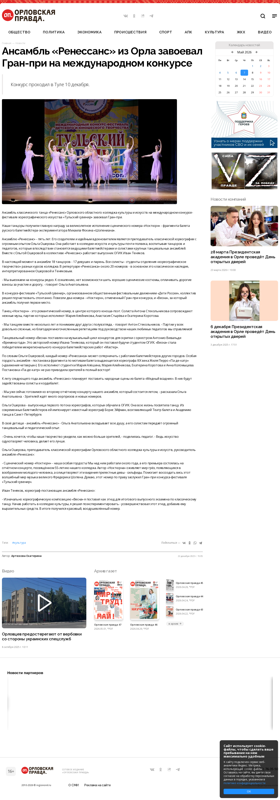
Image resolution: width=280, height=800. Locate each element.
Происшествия (130, 32)
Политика (54, 32)
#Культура (19, 542)
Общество (19, 32)
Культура (214, 32)
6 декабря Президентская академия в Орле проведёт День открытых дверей (243, 332)
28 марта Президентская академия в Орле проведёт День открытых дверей (243, 257)
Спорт (165, 32)
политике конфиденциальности (244, 783)
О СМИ (73, 785)
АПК (188, 32)
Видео (265, 32)
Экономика (89, 32)
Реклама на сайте (97, 785)
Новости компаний (228, 199)
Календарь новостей (244, 45)
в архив (175, 623)
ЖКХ (241, 32)
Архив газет (105, 571)
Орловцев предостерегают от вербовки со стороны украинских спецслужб (42, 636)
